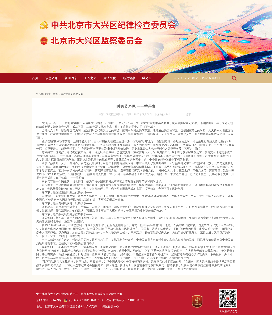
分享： (189, 114)
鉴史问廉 (78, 94)
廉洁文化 (109, 78)
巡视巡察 (129, 78)
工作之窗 (90, 78)
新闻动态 (71, 78)
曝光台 (147, 78)
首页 (35, 78)
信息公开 (51, 78)
